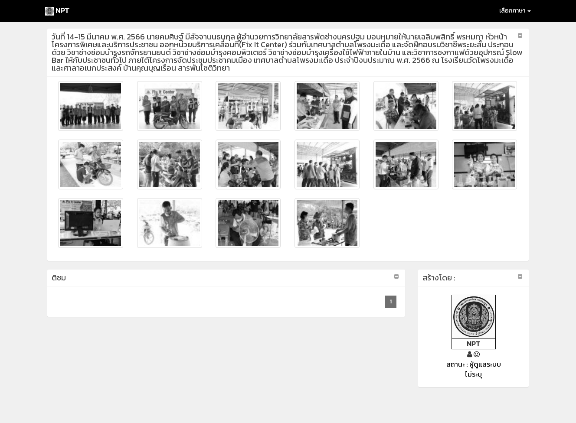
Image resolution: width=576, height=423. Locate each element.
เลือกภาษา (515, 10)
